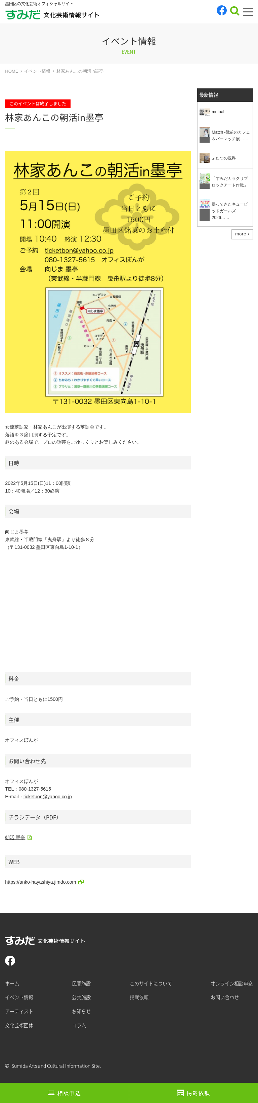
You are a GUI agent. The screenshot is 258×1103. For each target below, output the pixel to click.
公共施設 (81, 997)
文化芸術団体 (19, 1025)
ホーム (12, 983)
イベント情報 (19, 997)
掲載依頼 (198, 1093)
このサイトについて (151, 983)
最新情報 (208, 94)
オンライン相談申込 (232, 983)
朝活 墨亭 (15, 837)
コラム (79, 1025)
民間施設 (81, 983)
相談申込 (69, 1093)
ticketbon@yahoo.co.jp (48, 796)
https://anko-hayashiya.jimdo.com (40, 882)
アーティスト (19, 1011)
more (240, 234)
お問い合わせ (225, 997)
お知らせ (81, 1011)
